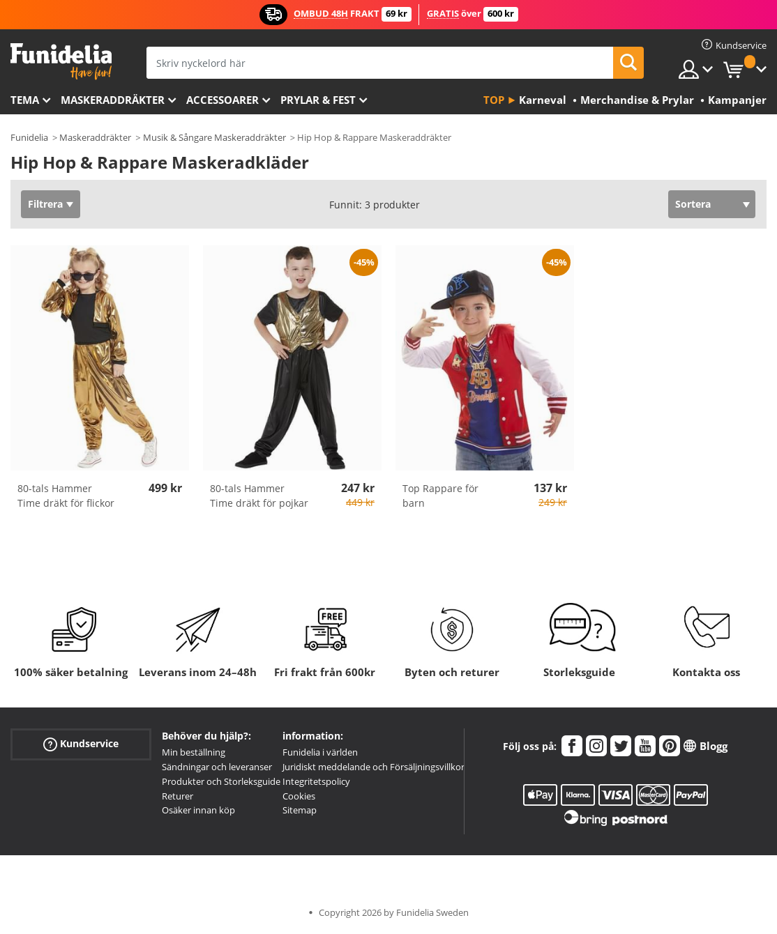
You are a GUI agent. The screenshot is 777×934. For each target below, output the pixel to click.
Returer (177, 796)
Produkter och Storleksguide (221, 781)
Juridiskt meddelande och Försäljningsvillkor (373, 766)
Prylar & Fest (318, 100)
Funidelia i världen (320, 752)
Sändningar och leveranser (217, 766)
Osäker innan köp (198, 810)
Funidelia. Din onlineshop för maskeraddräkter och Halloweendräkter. (61, 61)
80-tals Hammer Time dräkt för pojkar (259, 496)
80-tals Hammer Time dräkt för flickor (65, 496)
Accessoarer (222, 100)
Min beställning (193, 752)
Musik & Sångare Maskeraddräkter (214, 137)
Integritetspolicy (316, 781)
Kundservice (81, 744)
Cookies (298, 796)
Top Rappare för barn (440, 496)
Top (493, 100)
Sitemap (299, 810)
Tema (24, 100)
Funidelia (29, 137)
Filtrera (45, 203)
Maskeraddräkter (113, 100)
